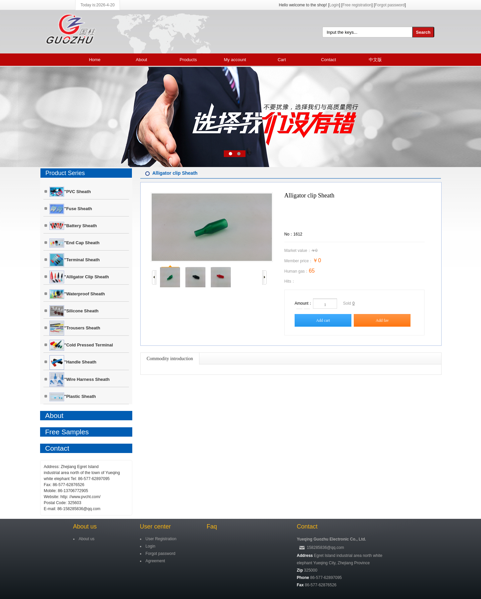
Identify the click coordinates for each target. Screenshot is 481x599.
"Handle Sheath (72, 362)
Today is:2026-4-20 (98, 5)
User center (155, 526)
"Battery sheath (73, 226)
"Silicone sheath (74, 311)
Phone (303, 577)
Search (423, 32)
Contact (328, 59)
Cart (282, 59)
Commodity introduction (170, 358)
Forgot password (390, 5)
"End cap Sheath (74, 243)
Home (95, 59)
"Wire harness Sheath (79, 379)
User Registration (161, 539)
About (141, 59)
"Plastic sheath (72, 397)
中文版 (375, 59)
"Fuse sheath (70, 209)
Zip (300, 570)
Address (305, 555)
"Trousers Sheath (74, 328)
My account (235, 59)
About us (85, 526)
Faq (212, 526)
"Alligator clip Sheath (79, 277)
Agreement (155, 561)
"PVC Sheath (70, 192)
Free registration (356, 5)
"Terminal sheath (74, 260)
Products (188, 59)
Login (334, 5)
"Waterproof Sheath (77, 294)
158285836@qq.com (325, 547)
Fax (300, 585)
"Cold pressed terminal (81, 345)
